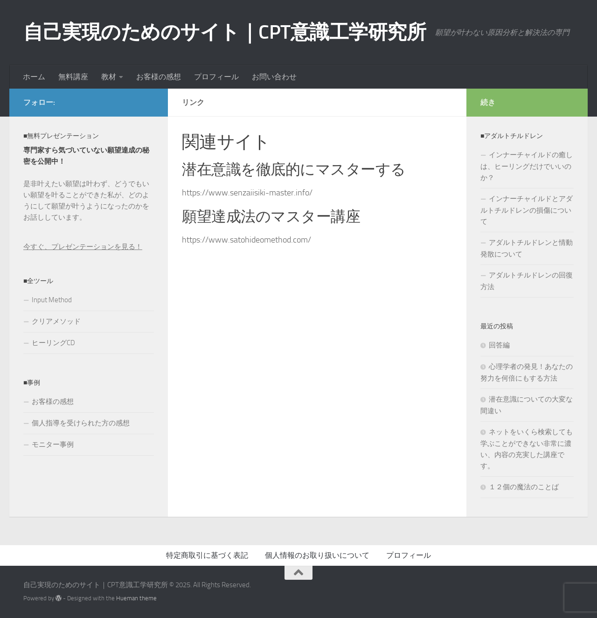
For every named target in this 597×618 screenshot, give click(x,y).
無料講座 (73, 76)
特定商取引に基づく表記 (207, 555)
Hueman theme (136, 598)
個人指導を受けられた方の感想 (81, 423)
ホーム (34, 76)
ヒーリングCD (53, 343)
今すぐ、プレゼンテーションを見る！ (82, 247)
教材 (108, 76)
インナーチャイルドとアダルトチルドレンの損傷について (526, 210)
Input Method (52, 300)
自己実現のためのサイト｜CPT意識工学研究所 (224, 32)
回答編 (499, 345)
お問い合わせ (274, 76)
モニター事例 (53, 444)
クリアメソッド (56, 321)
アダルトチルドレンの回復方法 (526, 281)
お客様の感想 (158, 76)
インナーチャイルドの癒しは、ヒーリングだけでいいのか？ (526, 166)
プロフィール (216, 76)
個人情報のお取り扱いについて (317, 555)
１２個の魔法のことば (524, 487)
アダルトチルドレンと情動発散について (526, 248)
